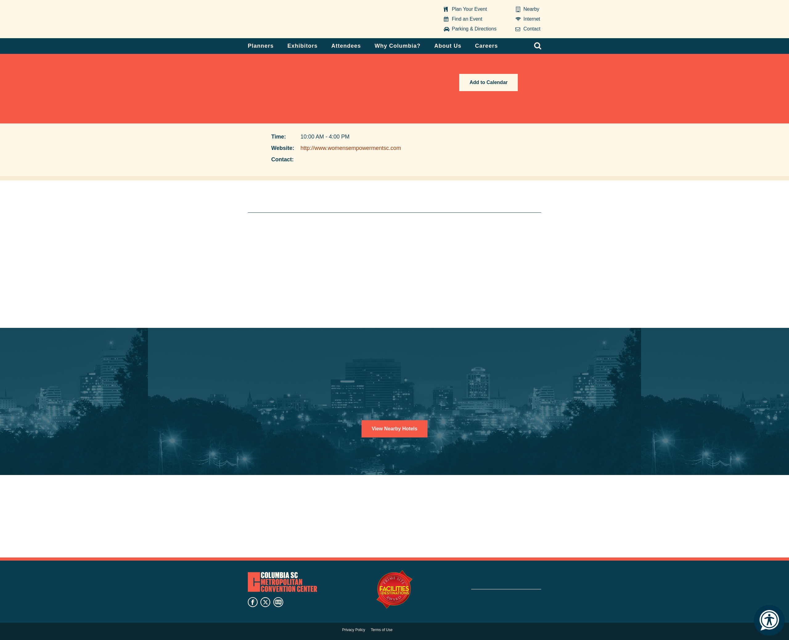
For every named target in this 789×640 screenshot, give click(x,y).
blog (278, 602)
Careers (486, 46)
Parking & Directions (474, 28)
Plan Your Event (469, 9)
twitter (265, 602)
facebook (253, 602)
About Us (447, 46)
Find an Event (467, 19)
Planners (261, 46)
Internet (531, 19)
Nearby (531, 9)
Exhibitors (303, 46)
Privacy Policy (353, 630)
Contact (531, 28)
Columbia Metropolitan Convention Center (286, 19)
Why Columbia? (397, 46)
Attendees (346, 46)
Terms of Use (382, 630)
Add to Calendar (488, 82)
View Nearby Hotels (394, 428)
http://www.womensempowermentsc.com (350, 148)
